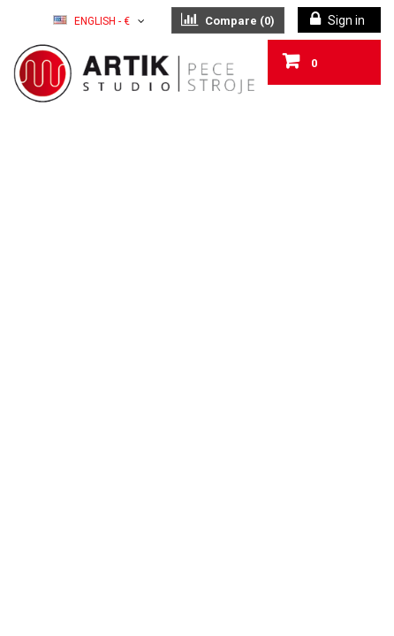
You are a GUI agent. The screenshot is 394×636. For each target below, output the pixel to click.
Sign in (345, 20)
